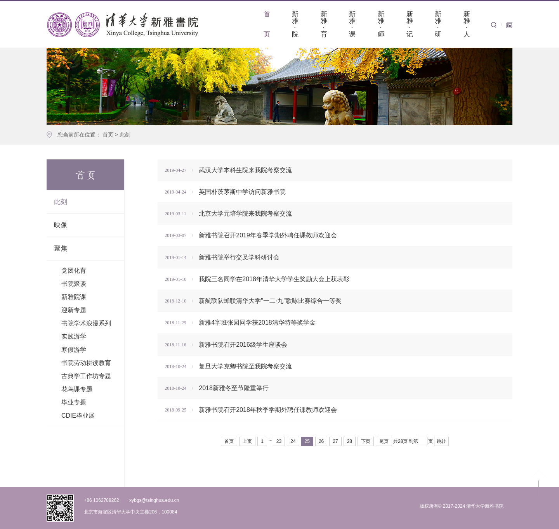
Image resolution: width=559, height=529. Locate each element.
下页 (365, 441)
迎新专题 (73, 310)
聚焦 (60, 248)
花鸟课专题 (76, 389)
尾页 (384, 441)
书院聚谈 (73, 283)
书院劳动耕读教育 (86, 363)
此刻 (125, 134)
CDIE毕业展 (78, 415)
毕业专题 (73, 402)
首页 (107, 134)
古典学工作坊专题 (86, 376)
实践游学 (73, 336)
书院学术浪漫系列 (86, 323)
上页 (247, 441)
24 (292, 441)
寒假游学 (73, 349)
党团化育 (73, 270)
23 (278, 441)
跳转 (441, 441)
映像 (60, 225)
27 (335, 441)
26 (321, 441)
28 (349, 441)
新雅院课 (73, 297)
